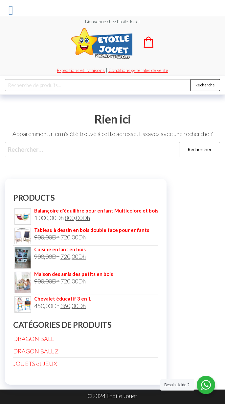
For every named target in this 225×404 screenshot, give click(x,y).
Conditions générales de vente (138, 70)
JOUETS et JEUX (35, 363)
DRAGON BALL (33, 338)
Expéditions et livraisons (81, 70)
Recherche (205, 85)
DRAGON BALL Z (35, 351)
